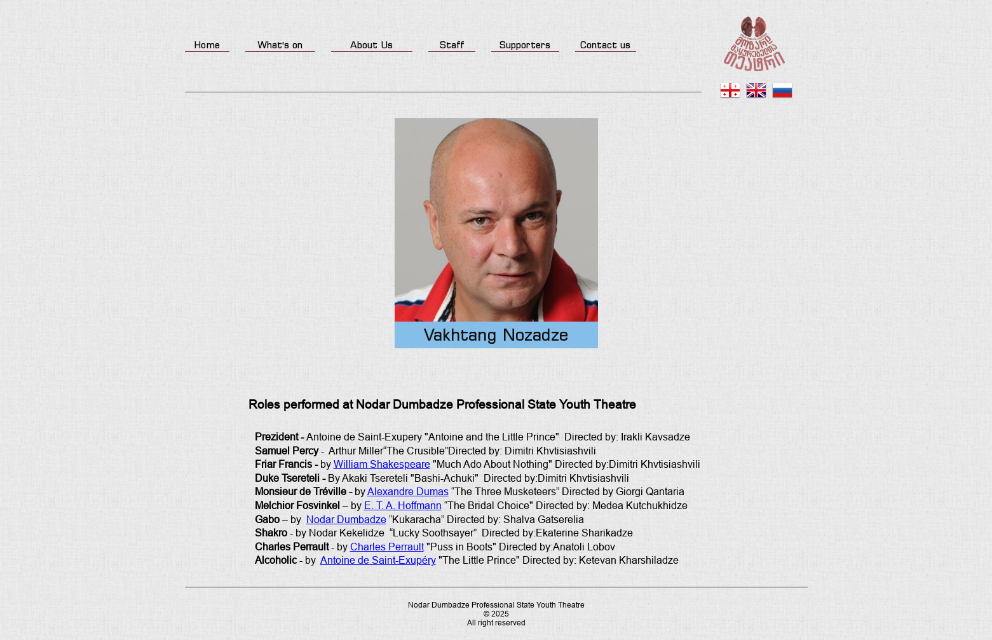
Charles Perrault (387, 546)
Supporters (524, 45)
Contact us (605, 45)
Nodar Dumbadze (346, 519)
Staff (452, 45)
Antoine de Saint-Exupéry (378, 560)
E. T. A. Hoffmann (403, 505)
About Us (371, 45)
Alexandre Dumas (408, 491)
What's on (279, 45)
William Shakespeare (382, 464)
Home (207, 45)
